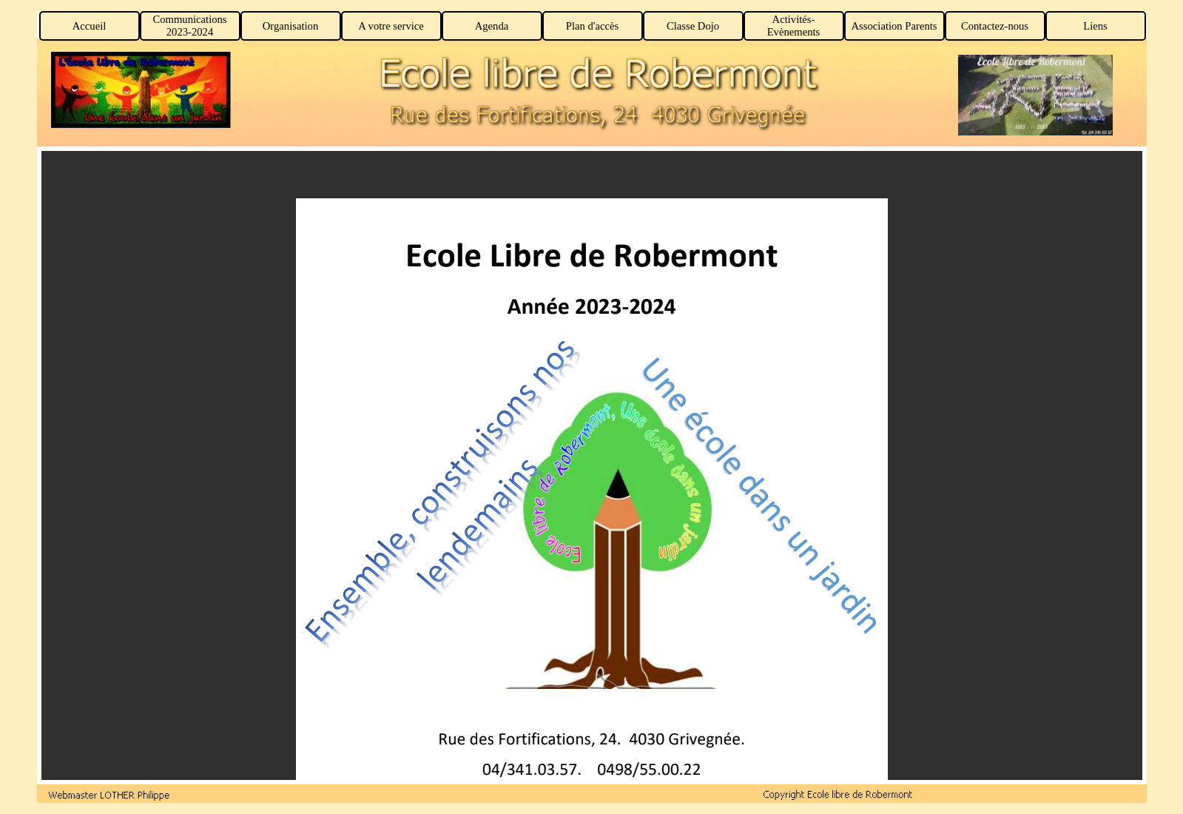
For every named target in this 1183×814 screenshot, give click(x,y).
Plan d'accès (592, 26)
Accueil (90, 26)
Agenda (492, 26)
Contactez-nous (994, 26)
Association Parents (894, 26)
